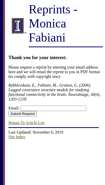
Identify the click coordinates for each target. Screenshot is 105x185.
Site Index (16, 137)
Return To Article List (26, 123)
